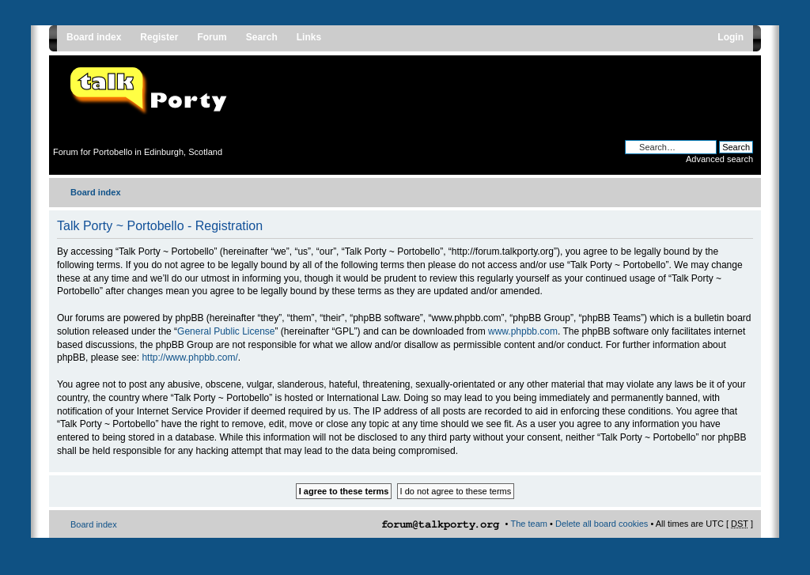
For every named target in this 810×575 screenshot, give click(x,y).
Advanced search (719, 159)
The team (529, 523)
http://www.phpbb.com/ (189, 357)
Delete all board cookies (601, 523)
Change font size (741, 189)
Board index (95, 192)
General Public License (225, 331)
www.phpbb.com (523, 331)
